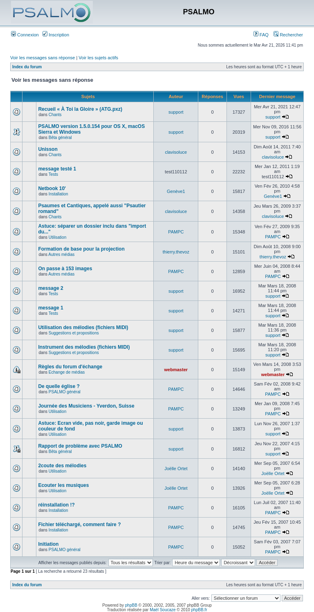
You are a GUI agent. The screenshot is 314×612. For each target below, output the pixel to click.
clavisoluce (176, 152)
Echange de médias (67, 372)
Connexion (25, 34)
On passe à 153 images (65, 268)
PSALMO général (65, 392)
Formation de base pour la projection (81, 249)
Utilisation (57, 237)
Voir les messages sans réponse (42, 57)
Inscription (56, 34)
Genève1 (176, 191)
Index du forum (27, 67)
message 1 (50, 308)
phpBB (131, 605)
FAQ (261, 34)
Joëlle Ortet (175, 468)
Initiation (48, 544)
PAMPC (176, 231)
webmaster (176, 369)
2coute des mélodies (62, 466)
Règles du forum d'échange (70, 367)
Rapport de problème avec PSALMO (80, 446)
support (176, 112)
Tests (53, 174)
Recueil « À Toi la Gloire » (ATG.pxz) (80, 109)
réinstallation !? (56, 505)
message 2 (50, 288)
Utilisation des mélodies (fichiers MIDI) (83, 327)
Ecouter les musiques (63, 485)
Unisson (47, 149)
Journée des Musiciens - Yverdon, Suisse (86, 406)
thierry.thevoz (176, 251)
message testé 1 (57, 169)
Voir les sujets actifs (98, 57)
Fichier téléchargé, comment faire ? (79, 524)
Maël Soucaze (162, 610)
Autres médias (61, 254)
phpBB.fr (199, 610)
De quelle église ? (58, 386)
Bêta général (60, 137)
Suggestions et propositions (74, 333)
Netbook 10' (52, 188)
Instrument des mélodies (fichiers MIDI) (84, 347)
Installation (58, 194)
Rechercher (288, 34)
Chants (55, 114)
